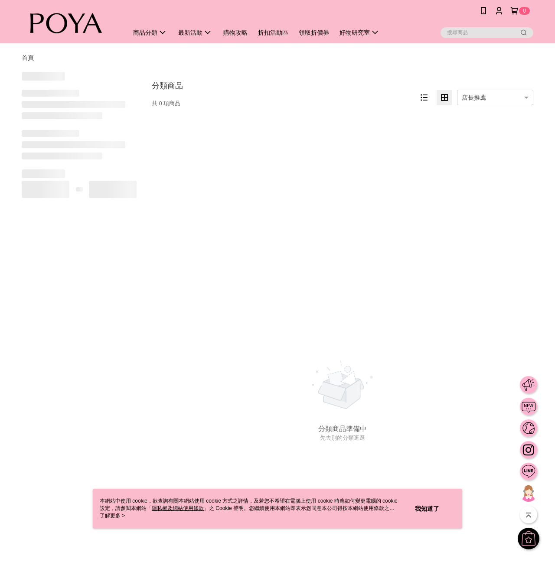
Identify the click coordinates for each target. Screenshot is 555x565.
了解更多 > (112, 516)
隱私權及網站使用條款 (178, 508)
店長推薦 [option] (474, 97)
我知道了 (427, 508)
